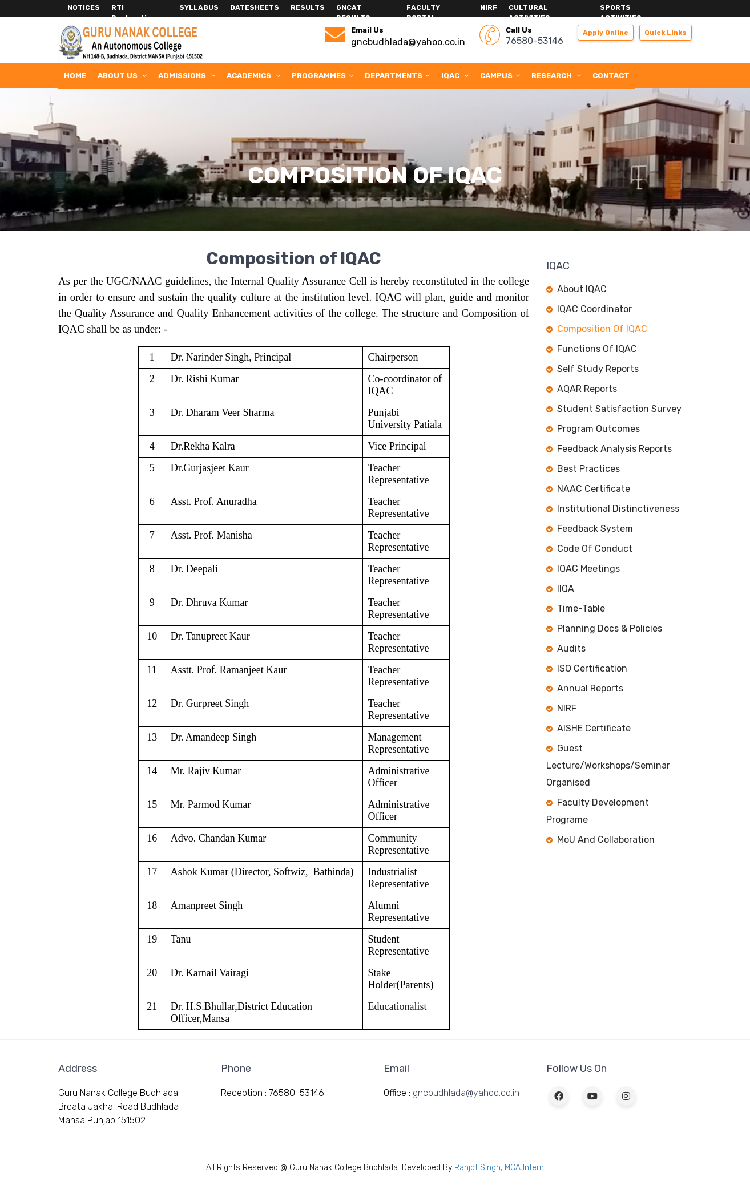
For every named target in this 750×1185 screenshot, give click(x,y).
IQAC (455, 75)
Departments (397, 75)
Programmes (322, 75)
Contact (611, 75)
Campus (500, 75)
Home (75, 75)
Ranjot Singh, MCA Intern (499, 1167)
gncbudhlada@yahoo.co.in (466, 1092)
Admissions (186, 75)
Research (556, 75)
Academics (253, 75)
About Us (122, 75)
